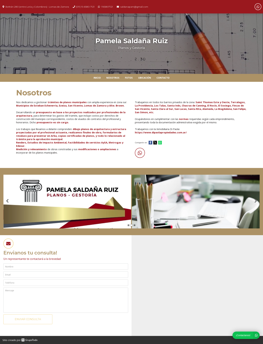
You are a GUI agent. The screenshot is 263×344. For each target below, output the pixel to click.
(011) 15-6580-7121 (85, 6)
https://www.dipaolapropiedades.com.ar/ (161, 132)
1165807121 (107, 6)
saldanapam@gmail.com (134, 6)
